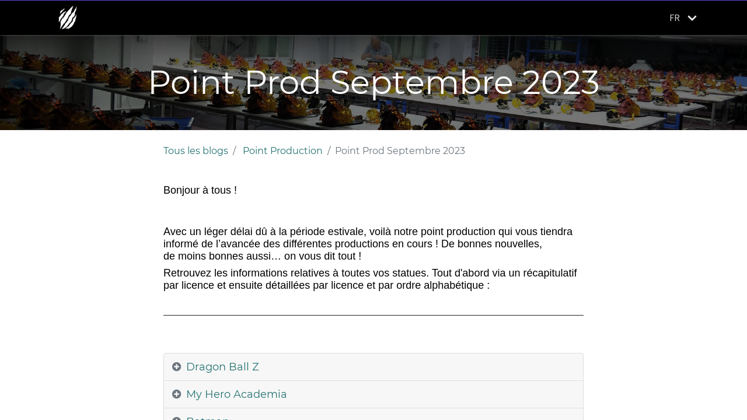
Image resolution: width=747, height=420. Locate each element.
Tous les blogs (195, 150)
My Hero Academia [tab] (236, 394)
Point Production (283, 150)
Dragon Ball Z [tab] (222, 366)
